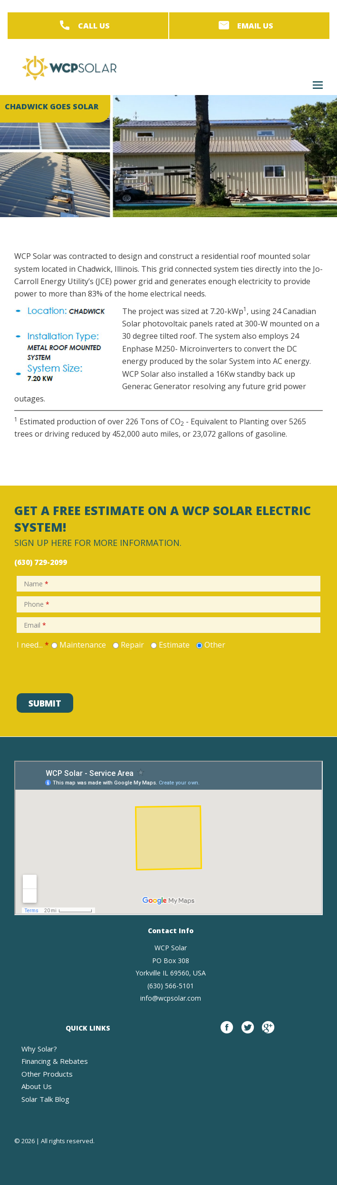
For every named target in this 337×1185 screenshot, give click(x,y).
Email (35, 625)
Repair (132, 645)
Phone (36, 604)
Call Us (94, 25)
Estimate (174, 645)
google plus (268, 1032)
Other (214, 645)
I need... (33, 645)
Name (36, 583)
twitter (247, 1032)
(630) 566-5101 (170, 985)
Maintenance (82, 645)
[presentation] (86, 669)
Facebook (226, 1032)
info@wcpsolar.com (170, 998)
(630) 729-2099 (40, 562)
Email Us (255, 25)
